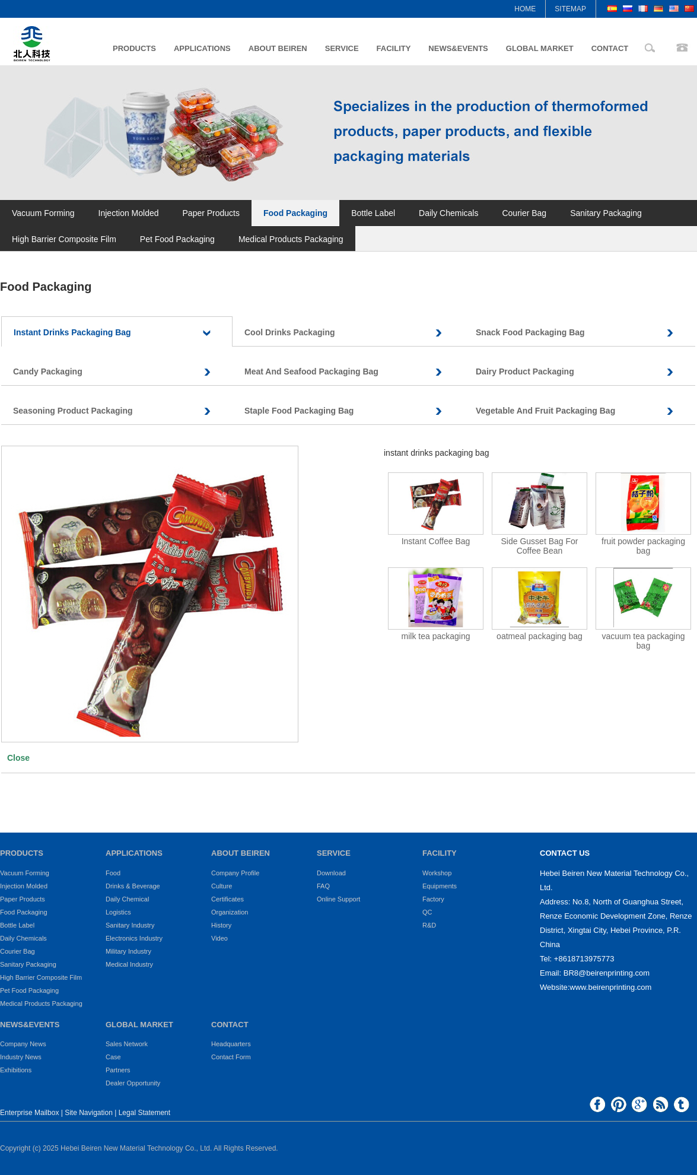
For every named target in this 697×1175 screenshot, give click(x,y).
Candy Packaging (123, 371)
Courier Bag (524, 213)
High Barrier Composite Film (64, 239)
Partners (118, 1070)
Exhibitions (15, 1070)
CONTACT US (565, 853)
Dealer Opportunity (133, 1083)
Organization (229, 912)
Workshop (436, 873)
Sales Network (127, 1043)
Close (18, 758)
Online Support (338, 899)
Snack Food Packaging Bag (585, 332)
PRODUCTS (134, 48)
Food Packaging (295, 213)
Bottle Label (373, 213)
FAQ (323, 886)
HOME (525, 9)
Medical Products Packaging (290, 239)
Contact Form (231, 1056)
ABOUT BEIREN (278, 48)
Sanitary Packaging (606, 213)
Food (113, 873)
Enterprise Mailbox (29, 1113)
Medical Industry (129, 964)
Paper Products (211, 213)
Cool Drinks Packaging (354, 332)
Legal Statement (144, 1113)
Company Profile (235, 873)
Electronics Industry (134, 938)
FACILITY (394, 48)
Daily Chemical (127, 899)
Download (331, 873)
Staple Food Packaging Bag (354, 411)
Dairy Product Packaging (585, 371)
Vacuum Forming (43, 213)
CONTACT (610, 48)
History (221, 925)
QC (427, 912)
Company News (23, 1043)
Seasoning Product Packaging (123, 411)
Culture (221, 886)
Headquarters (231, 1043)
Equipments (439, 886)
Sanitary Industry (130, 925)
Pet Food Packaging (177, 239)
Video (219, 938)
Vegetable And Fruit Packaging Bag (585, 411)
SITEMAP (570, 9)
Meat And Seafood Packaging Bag (354, 371)
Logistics (118, 912)
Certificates (227, 899)
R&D (429, 925)
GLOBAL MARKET (540, 48)
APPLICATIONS (202, 48)
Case (113, 1056)
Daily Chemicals (448, 213)
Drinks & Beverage (133, 886)
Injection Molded (128, 213)
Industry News (21, 1056)
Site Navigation (89, 1113)
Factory (433, 899)
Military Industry (128, 951)
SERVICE (342, 48)
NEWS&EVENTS (458, 48)
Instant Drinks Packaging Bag (123, 332)
